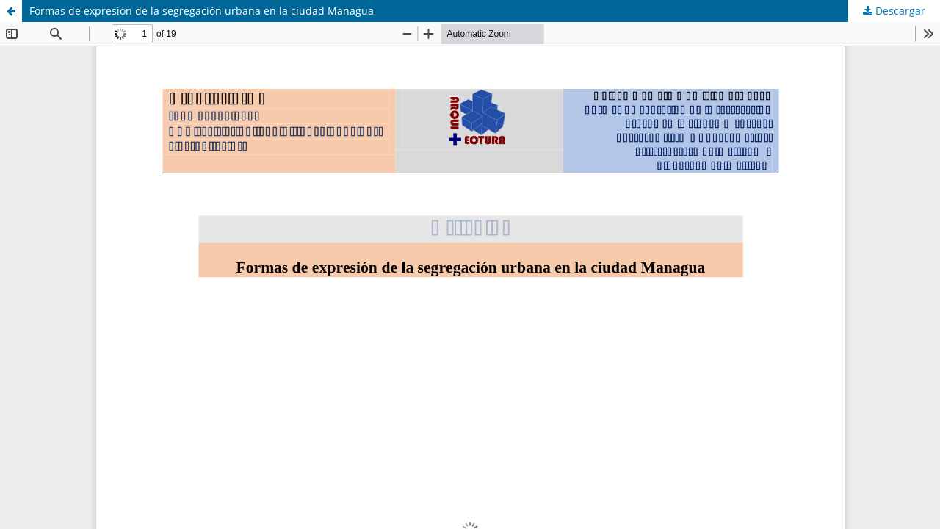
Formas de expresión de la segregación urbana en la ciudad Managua (201, 11)
